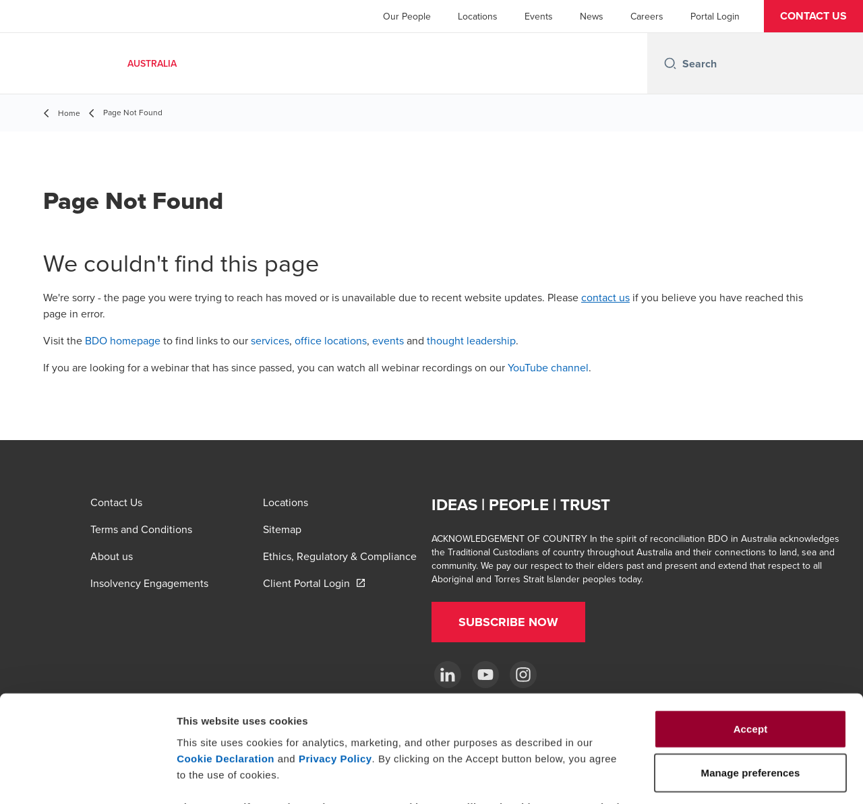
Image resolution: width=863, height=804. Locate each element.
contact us (605, 297)
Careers (646, 16)
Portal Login (715, 16)
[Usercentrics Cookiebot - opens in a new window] (87, 778)
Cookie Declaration (225, 658)
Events (539, 16)
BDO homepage (122, 340)
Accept (751, 628)
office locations (331, 340)
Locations (478, 16)
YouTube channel (548, 367)
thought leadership (471, 340)
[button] (813, 16)
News (591, 16)
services (270, 340)
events (388, 340)
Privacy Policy (335, 658)
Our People (407, 16)
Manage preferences (750, 777)
